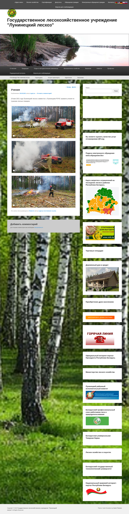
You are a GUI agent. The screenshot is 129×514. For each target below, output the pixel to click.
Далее (75, 87)
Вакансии (88, 68)
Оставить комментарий (44, 93)
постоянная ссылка (50, 211)
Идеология (68, 77)
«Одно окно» (19, 2)
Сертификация (47, 2)
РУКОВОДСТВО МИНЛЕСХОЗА (20, 77)
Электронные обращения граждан (93, 2)
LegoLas (32, 93)
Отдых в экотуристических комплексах (46, 68)
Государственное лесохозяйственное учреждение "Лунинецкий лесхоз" (62, 22)
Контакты (111, 2)
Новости (99, 68)
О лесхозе (13, 68)
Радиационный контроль (17, 73)
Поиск (88, 88)
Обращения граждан (72, 2)
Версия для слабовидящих (64, 7)
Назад (68, 87)
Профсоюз (110, 68)
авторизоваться (38, 227)
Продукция (25, 68)
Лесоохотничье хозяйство (72, 68)
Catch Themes (117, 508)
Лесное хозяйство (32, 2)
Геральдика (38, 77)
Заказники (80, 77)
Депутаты (58, 2)
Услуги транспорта (54, 77)
